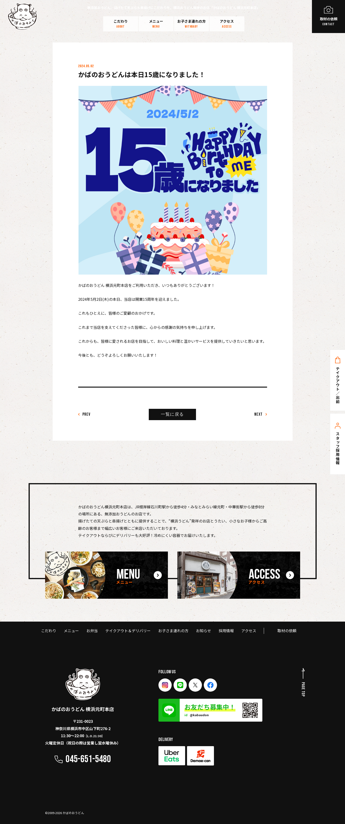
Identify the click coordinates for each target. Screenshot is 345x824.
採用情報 (226, 630)
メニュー (156, 24)
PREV (84, 414)
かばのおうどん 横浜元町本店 (82, 690)
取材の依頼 (286, 630)
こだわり (121, 24)
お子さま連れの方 (191, 24)
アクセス (227, 24)
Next (260, 414)
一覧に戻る (172, 414)
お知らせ (203, 630)
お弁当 (92, 630)
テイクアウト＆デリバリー (128, 630)
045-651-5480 (88, 759)
